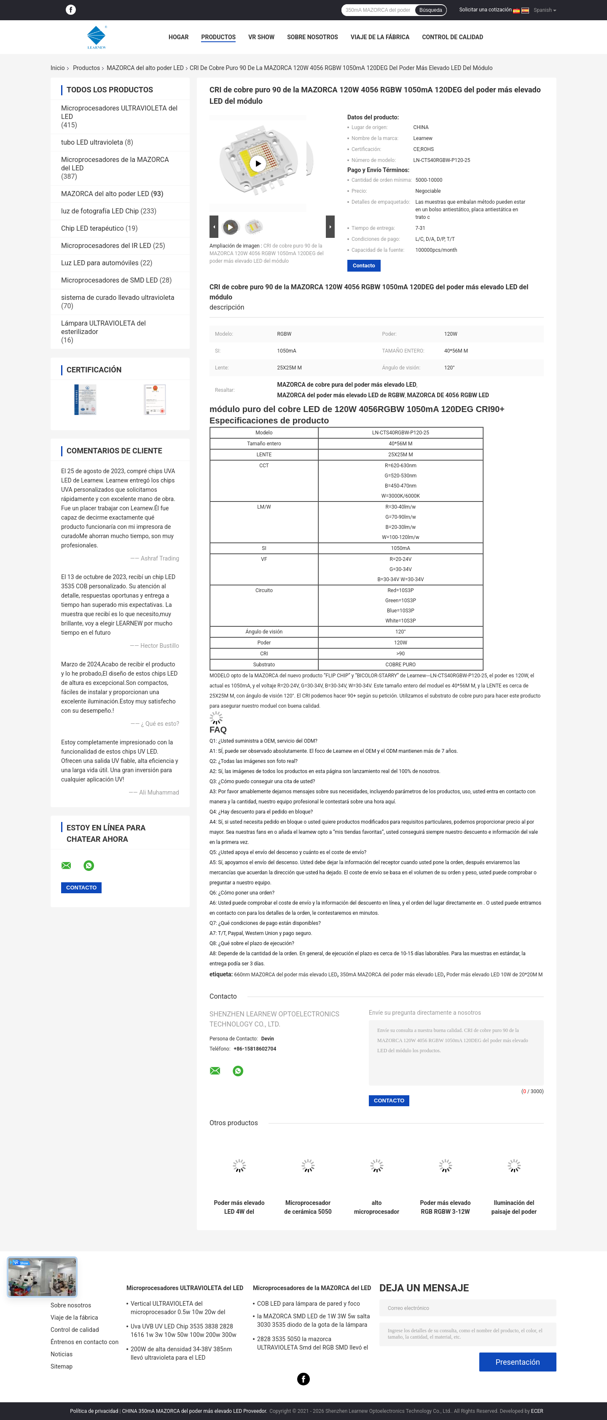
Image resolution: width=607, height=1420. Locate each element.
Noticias (62, 1354)
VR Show (261, 37)
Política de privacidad (94, 1411)
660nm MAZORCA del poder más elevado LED (285, 975)
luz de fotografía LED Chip (100, 211)
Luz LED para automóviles (100, 263)
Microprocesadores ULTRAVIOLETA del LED (184, 1288)
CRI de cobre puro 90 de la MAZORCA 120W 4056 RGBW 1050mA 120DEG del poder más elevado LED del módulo (266, 253)
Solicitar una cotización (485, 10)
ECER (537, 1411)
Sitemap (62, 1366)
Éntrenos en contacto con (84, 1342)
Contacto (364, 265)
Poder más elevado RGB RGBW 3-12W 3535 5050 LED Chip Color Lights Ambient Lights (445, 1207)
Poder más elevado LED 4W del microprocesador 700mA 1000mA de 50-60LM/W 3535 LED (239, 1207)
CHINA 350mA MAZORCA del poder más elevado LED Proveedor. (195, 1411)
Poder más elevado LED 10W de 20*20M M (494, 975)
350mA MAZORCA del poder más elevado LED (392, 975)
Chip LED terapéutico (92, 228)
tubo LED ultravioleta (92, 142)
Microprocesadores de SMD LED (109, 280)
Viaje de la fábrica (380, 37)
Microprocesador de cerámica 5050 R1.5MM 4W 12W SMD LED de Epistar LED (307, 1207)
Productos (218, 37)
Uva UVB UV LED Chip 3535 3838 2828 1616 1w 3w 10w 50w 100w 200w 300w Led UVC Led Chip (183, 1332)
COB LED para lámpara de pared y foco (308, 1303)
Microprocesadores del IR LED (106, 246)
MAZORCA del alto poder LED (145, 68)
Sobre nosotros (312, 37)
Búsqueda (430, 10)
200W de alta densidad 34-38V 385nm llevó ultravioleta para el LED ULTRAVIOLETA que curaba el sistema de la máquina (185, 1354)
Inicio (58, 68)
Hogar (178, 37)
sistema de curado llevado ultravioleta (118, 298)
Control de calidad (452, 37)
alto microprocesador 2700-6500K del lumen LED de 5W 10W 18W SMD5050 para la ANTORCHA (377, 1207)
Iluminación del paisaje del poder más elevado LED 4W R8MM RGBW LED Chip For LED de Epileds (514, 1207)
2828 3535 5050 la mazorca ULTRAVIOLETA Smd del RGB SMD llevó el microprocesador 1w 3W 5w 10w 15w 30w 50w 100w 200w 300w (313, 1344)
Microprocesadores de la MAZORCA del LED (312, 1288)
